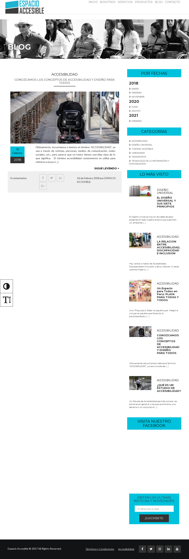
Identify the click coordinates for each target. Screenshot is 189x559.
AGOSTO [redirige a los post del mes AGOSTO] (135, 111)
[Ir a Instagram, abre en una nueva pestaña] (160, 549)
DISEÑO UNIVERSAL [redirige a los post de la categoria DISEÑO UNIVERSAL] (140, 145)
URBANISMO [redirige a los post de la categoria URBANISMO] (137, 153)
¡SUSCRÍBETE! (154, 518)
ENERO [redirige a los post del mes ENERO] (134, 89)
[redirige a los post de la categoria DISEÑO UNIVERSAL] (154, 205)
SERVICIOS (125, 2)
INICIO (93, 2)
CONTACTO (172, 2)
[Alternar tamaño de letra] (6, 299)
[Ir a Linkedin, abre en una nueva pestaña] (60, 177)
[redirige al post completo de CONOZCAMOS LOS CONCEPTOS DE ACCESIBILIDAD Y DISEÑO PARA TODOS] (64, 118)
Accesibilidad (126, 549)
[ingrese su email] (154, 509)
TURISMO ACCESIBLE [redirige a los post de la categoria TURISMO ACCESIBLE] (141, 149)
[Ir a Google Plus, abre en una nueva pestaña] (43, 186)
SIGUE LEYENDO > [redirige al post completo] (106, 168)
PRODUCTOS (144, 2)
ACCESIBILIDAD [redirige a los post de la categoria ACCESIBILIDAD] (138, 141)
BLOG (159, 2)
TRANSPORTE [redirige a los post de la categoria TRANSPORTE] (137, 157)
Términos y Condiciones (100, 549)
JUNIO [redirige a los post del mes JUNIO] (133, 107)
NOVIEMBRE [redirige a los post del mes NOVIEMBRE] (137, 96)
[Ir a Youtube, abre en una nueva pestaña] (177, 549)
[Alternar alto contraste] (6, 286)
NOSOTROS (108, 2)
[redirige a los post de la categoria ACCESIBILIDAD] (154, 252)
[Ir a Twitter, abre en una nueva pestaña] (51, 177)
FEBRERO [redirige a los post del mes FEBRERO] (135, 92)
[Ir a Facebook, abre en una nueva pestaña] (43, 177)
